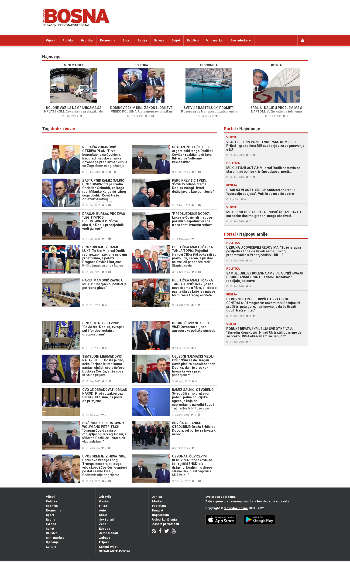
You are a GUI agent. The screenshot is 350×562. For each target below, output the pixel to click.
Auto (102, 510)
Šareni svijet (108, 546)
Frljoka (104, 542)
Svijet (176, 40)
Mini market (214, 40)
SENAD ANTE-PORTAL (114, 551)
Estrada (104, 528)
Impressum (160, 515)
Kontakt (157, 510)
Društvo (193, 40)
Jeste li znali (108, 533)
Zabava (104, 537)
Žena (102, 524)
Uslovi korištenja (164, 519)
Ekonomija (107, 40)
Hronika (87, 40)
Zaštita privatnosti (165, 524)
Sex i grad (106, 519)
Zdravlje (105, 496)
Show (103, 515)
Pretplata (159, 506)
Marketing (159, 501)
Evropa (159, 40)
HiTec (103, 506)
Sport (126, 40)
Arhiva (157, 496)
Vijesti (50, 40)
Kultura (51, 546)
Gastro (104, 501)
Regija (142, 40)
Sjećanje (52, 542)
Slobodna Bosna (236, 508)
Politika (68, 40)
